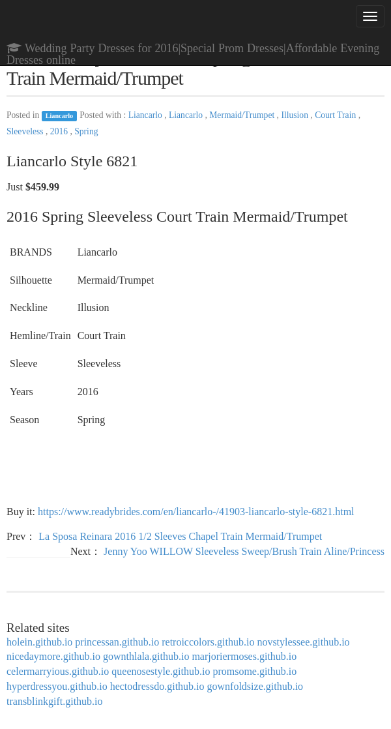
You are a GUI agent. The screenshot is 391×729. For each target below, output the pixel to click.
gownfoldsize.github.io (255, 686)
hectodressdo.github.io (157, 686)
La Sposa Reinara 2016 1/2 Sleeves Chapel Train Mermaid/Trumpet (180, 536)
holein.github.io (39, 641)
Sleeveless (26, 131)
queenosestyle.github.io (160, 671)
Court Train (336, 115)
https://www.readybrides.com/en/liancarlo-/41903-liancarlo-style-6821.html (196, 511)
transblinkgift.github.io (55, 701)
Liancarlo (59, 115)
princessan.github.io (117, 641)
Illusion (295, 115)
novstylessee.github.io (303, 641)
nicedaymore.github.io (53, 656)
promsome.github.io (254, 671)
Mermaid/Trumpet (242, 115)
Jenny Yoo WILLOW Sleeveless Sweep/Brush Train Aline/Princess (244, 551)
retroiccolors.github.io (208, 641)
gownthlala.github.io (146, 656)
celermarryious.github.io (58, 671)
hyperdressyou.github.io (57, 686)
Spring (86, 131)
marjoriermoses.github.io (244, 656)
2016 (60, 131)
